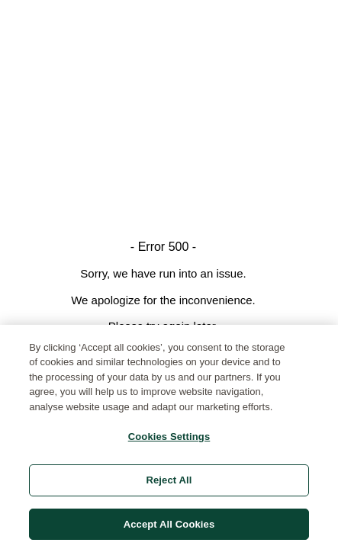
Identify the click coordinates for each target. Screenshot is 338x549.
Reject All (169, 484)
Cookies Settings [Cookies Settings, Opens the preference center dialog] (169, 442)
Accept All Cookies (169, 529)
